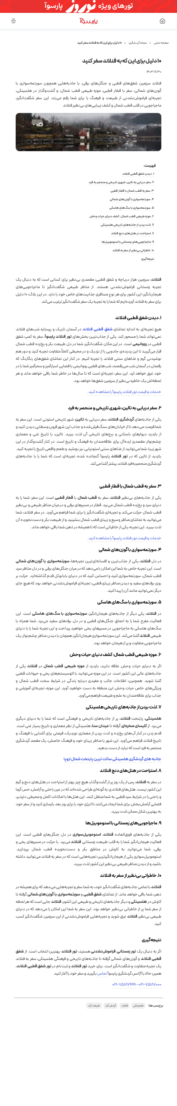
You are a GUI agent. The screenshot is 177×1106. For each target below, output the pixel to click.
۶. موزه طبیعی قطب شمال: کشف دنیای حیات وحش (121, 216)
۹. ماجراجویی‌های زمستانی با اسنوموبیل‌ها (128, 242)
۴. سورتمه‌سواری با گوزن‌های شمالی (132, 199)
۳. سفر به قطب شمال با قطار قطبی (132, 190)
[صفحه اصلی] (151, 20)
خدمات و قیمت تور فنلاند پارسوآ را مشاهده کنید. (124, 392)
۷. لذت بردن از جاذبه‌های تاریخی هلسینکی (127, 224)
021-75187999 (124, 985)
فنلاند (124, 1006)
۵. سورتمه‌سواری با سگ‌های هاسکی (131, 207)
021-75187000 (150, 985)
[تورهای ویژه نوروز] (88, 6)
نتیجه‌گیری (147, 259)
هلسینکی (138, 1006)
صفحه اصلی (161, 42)
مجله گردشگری (138, 42)
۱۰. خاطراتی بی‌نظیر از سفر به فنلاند (133, 250)
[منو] (25, 20)
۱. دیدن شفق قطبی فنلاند (138, 173)
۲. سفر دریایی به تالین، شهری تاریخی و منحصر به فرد (121, 182)
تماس (102, 973)
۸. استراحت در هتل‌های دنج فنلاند (132, 233)
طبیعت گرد (94, 1006)
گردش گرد (110, 1006)
